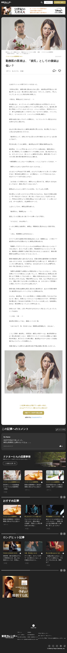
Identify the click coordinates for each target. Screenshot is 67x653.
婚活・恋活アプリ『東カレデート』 (45, 635)
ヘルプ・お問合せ (20, 634)
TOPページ (19, 632)
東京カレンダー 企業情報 (22, 639)
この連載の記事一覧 (10, 463)
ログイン (48, 2)
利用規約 (29, 632)
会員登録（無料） (59, 2)
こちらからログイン (36, 417)
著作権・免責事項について (33, 637)
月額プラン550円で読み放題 (33, 413)
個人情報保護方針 (31, 634)
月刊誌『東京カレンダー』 (43, 633)
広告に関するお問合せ (21, 637)
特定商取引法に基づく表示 (33, 639)
